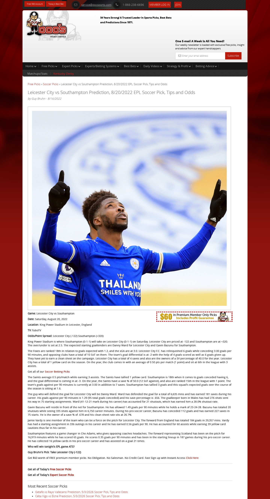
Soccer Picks (50, 60)
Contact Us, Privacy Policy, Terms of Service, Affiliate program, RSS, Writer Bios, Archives (157, 494)
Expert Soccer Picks (62, 428)
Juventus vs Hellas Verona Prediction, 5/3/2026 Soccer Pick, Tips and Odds (82, 461)
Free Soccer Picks (60, 422)
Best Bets (131, 42)
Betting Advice (206, 42)
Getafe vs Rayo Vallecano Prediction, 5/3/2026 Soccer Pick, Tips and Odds (81, 445)
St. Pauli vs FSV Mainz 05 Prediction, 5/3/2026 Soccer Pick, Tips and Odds (81, 469)
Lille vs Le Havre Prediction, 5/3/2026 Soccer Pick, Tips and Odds (75, 473)
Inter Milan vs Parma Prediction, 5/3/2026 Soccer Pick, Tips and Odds (78, 453)
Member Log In (171, 4)
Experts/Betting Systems (102, 42)
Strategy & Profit (179, 42)
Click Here (52, 411)
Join (189, 4)
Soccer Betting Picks (57, 298)
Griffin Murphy (211, 87)
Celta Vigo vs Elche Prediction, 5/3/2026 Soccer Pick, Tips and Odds (77, 449)
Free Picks (49, 42)
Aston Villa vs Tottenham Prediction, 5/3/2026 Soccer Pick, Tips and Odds (81, 465)
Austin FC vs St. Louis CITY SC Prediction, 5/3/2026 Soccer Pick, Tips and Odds (84, 477)
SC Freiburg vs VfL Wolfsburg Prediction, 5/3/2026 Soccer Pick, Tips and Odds (84, 457)
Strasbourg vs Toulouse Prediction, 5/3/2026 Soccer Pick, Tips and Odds (80, 481)
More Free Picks (231, 62)
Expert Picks (71, 42)
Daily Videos (152, 42)
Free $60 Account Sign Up (210, 132)
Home (31, 42)
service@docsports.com (103, 4)
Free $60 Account (37, 4)
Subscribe (233, 28)
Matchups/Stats (37, 49)
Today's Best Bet (63, 4)
